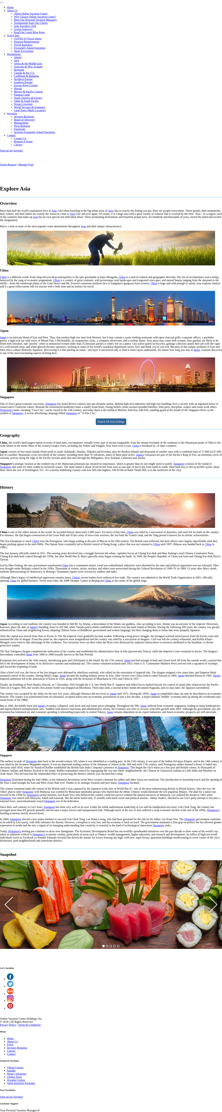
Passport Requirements (26, 41)
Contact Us (20, 138)
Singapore (51, 403)
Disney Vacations (16, 1073)
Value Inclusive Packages (21, 1083)
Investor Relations (24, 116)
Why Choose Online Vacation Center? (35, 16)
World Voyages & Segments (29, 107)
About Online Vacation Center (31, 13)
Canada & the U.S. (24, 72)
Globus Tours (14, 1076)
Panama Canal (22, 94)
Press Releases (22, 125)
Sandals (11, 1070)
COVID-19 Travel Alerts (27, 38)
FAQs (10, 1044)
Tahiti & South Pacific (26, 100)
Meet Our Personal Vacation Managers (35, 19)
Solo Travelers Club (25, 26)
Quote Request (8, 164)
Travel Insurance (23, 44)
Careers (18, 144)
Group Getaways (23, 29)
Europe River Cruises (26, 85)
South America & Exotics (28, 97)
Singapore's (6, 410)
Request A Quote (23, 141)
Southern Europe (23, 82)
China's (76, 577)
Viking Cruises (15, 1067)
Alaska (18, 57)
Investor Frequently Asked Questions (34, 132)
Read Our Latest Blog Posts (29, 32)
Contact (11, 135)
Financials (19, 129)
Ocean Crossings (23, 104)
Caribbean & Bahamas (26, 76)
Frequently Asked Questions (29, 47)
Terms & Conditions (29, 1024)
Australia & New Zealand (28, 66)
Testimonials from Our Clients (31, 22)
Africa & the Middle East (28, 63)
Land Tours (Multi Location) (30, 110)
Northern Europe (23, 79)
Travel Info (13, 35)
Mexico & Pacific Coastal (28, 91)
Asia (16, 60)
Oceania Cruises (16, 1080)
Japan (3, 337)
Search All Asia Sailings (110, 421)
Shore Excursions (23, 51)
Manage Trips (26, 164)
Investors (12, 113)
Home (10, 7)
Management (21, 122)
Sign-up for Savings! (11, 150)
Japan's (140, 454)
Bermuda (19, 69)
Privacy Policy (8, 1024)
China (3, 277)
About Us (12, 10)
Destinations (14, 54)
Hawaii (18, 88)
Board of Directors (24, 119)
